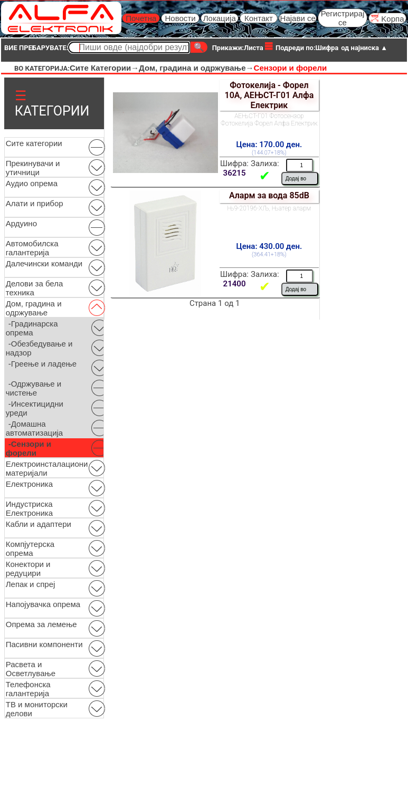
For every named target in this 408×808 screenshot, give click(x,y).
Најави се (298, 18)
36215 (234, 173)
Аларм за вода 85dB (269, 195)
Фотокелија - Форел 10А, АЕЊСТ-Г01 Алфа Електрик (269, 95)
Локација (219, 18)
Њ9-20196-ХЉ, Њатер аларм (269, 208)
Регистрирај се (343, 18)
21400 (234, 283)
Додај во (296, 178)
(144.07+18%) (269, 152)
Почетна (141, 18)
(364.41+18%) (269, 254)
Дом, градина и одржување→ (196, 67)
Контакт (258, 18)
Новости (180, 18)
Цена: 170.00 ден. (269, 144)
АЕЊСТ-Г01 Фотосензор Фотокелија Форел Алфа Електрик (269, 119)
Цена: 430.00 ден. (269, 246)
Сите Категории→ (104, 67)
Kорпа (387, 18)
